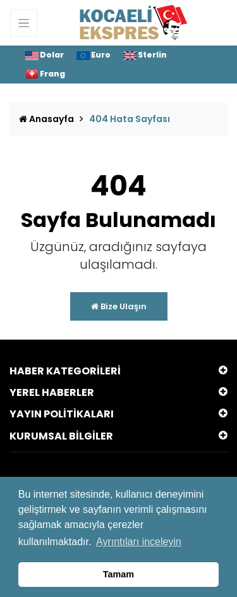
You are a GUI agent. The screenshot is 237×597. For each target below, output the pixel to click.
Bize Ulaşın (119, 306)
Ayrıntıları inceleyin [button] (138, 541)
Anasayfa (46, 119)
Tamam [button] (118, 574)
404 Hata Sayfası (129, 119)
